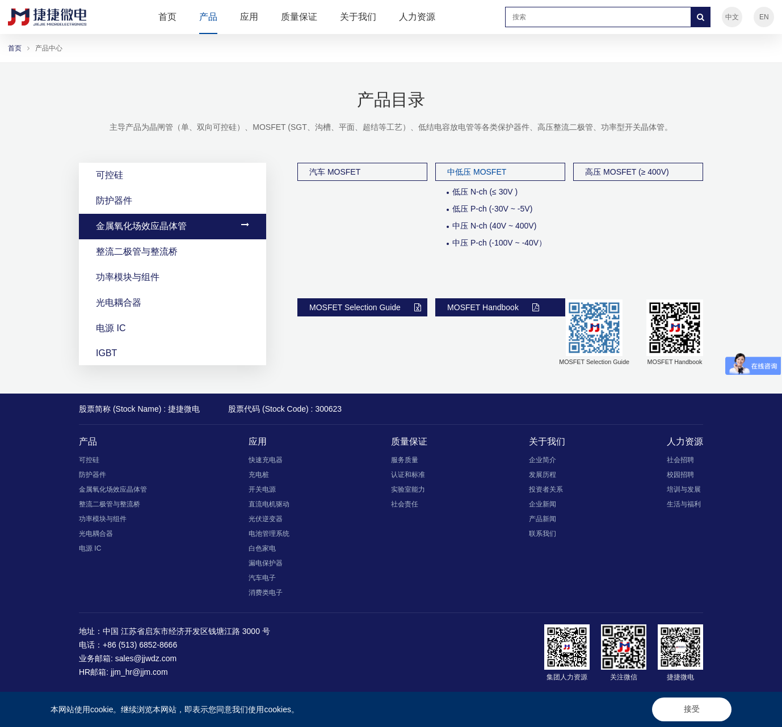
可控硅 (172, 175)
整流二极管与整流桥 (172, 251)
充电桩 (259, 475)
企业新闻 (542, 504)
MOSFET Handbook (493, 307)
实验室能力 (408, 489)
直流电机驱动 (269, 504)
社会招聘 (680, 460)
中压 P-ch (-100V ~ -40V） (499, 242)
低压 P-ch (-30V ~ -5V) (492, 208)
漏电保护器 (266, 563)
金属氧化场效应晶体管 (172, 226)
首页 (167, 17)
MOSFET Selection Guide (365, 307)
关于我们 (358, 17)
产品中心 (48, 48)
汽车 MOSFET (334, 171)
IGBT (172, 353)
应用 (249, 17)
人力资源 (417, 17)
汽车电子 (262, 578)
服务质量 (404, 460)
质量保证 (299, 17)
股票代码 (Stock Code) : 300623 (285, 409)
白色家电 (262, 548)
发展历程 (542, 475)
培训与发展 (684, 489)
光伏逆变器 (266, 519)
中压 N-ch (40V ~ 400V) (494, 225)
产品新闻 (542, 519)
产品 (208, 17)
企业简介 (542, 460)
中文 (732, 17)
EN (764, 17)
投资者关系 (546, 489)
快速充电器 (266, 460)
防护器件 (172, 200)
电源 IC (172, 328)
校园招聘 (680, 475)
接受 (692, 708)
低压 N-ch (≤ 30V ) (485, 191)
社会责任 (404, 504)
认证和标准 (408, 475)
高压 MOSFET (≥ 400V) (627, 171)
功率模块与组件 (172, 277)
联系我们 (542, 534)
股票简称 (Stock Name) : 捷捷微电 (139, 409)
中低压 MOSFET (476, 171)
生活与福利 (684, 504)
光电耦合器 (172, 302)
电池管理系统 (269, 534)
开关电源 (262, 489)
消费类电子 (266, 593)
